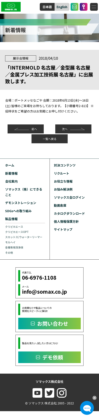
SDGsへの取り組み (18, 211)
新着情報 (11, 173)
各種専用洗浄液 (14, 247)
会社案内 (11, 181)
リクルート (61, 173)
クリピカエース (14, 226)
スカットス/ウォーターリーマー (23, 237)
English (61, 6)
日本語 (47, 6)
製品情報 (11, 218)
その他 (9, 252)
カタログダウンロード (69, 213)
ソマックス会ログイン (69, 197)
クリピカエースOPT (17, 232)
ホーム (9, 165)
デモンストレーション (20, 202)
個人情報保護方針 (66, 221)
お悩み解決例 (63, 189)
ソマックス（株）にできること (23, 192)
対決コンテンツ (65, 165)
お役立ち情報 (63, 181)
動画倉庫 (60, 205)
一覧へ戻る (49, 139)
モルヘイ (10, 242)
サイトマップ (63, 229)
